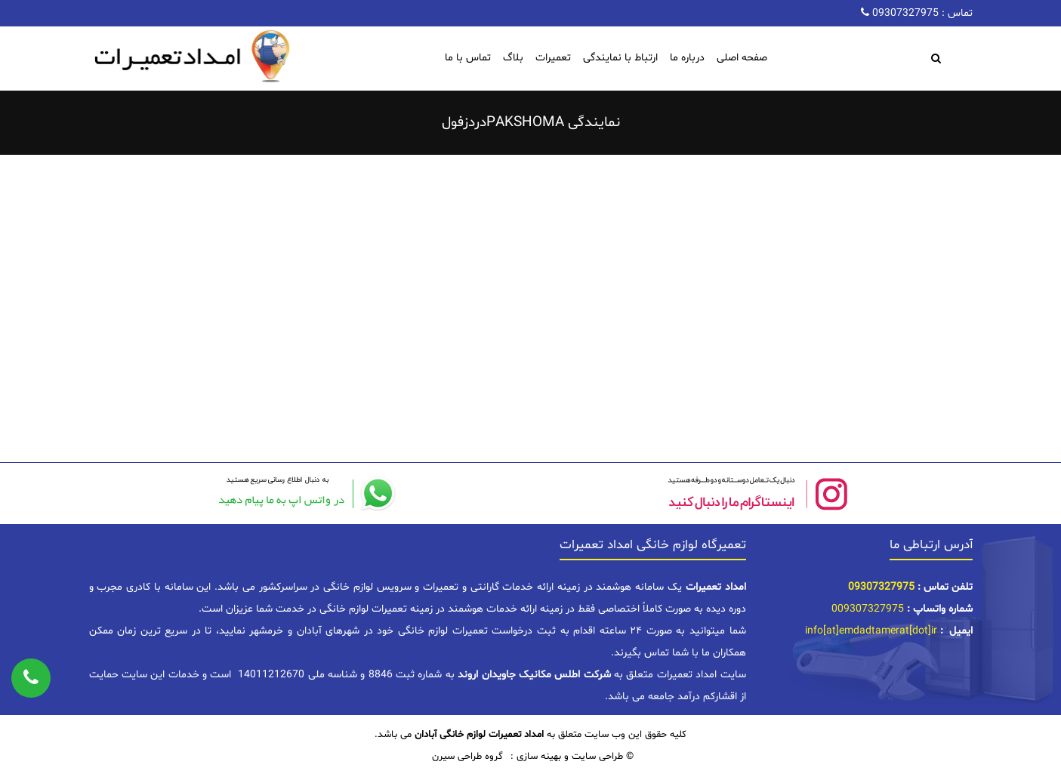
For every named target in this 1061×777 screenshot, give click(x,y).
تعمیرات (553, 58)
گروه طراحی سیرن (467, 756)
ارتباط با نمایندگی (620, 58)
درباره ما (687, 58)
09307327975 (904, 13)
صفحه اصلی (742, 58)
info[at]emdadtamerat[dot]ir (871, 631)
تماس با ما (468, 58)
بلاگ (513, 58)
